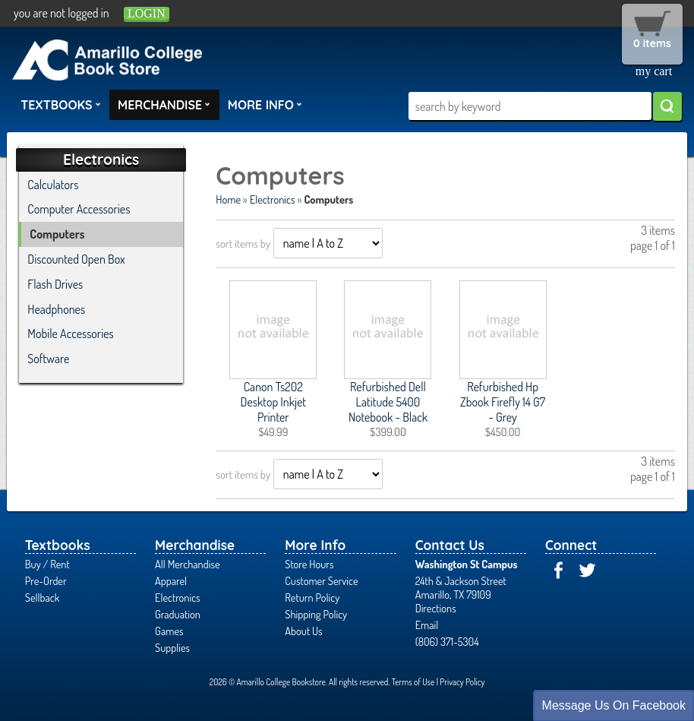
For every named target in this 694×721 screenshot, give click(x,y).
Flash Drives (55, 284)
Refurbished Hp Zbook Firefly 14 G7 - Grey (502, 402)
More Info (265, 104)
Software (48, 358)
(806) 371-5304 (447, 641)
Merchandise (164, 104)
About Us (303, 630)
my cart (654, 71)
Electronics (272, 199)
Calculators (52, 184)
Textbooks (61, 104)
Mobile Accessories (70, 333)
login (147, 13)
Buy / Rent (47, 564)
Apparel (171, 580)
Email (427, 624)
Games (169, 630)
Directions (435, 608)
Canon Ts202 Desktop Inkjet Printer (273, 402)
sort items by (243, 243)
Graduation (177, 614)
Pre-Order (46, 580)
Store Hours (309, 564)
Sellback (42, 597)
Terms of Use (413, 682)
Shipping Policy (316, 614)
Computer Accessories (78, 209)
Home (228, 199)
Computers (57, 234)
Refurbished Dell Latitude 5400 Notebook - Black (388, 402)
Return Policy (312, 597)
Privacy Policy (462, 682)
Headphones (56, 309)
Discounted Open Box (76, 259)
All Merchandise (187, 564)
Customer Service (321, 580)
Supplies (172, 647)
